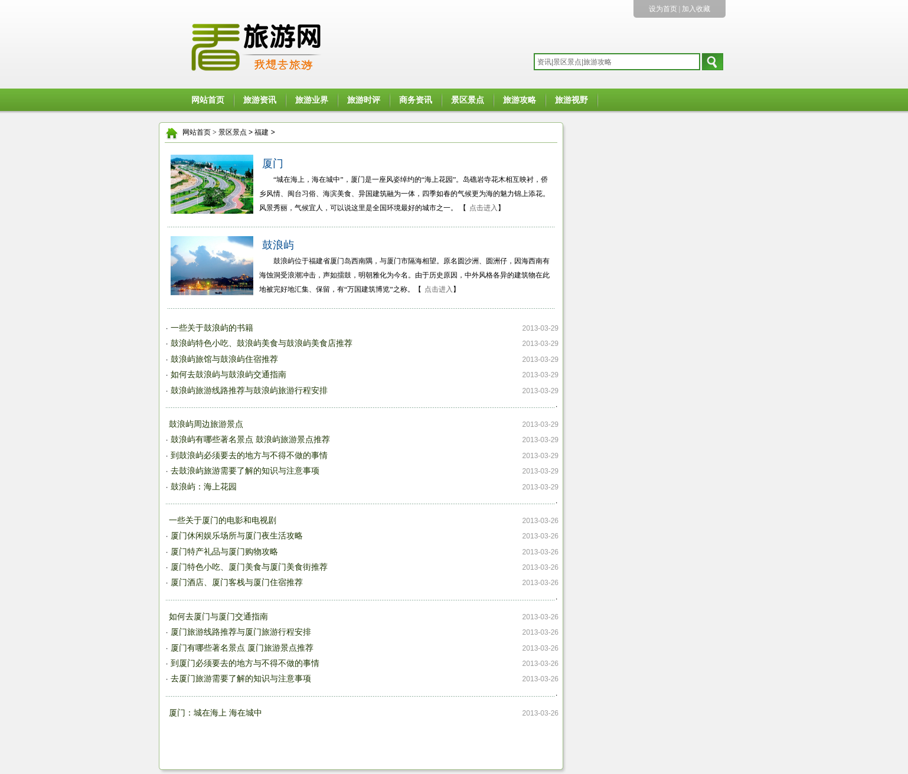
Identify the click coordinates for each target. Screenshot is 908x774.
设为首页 (663, 9)
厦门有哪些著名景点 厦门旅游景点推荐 (242, 648)
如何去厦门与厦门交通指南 (218, 616)
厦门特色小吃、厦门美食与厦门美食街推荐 (249, 567)
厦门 (272, 163)
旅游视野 (571, 100)
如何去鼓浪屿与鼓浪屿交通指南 (228, 374)
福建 (261, 132)
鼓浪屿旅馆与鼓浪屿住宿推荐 (224, 359)
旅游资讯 (259, 100)
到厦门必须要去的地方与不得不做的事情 (245, 663)
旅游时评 (363, 100)
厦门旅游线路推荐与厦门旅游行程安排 (241, 632)
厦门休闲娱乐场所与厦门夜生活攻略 (237, 535)
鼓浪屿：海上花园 (204, 486)
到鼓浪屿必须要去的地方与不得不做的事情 (249, 455)
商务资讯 (415, 100)
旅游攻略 (519, 100)
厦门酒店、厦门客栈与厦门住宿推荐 (237, 582)
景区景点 (467, 100)
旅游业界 (311, 100)
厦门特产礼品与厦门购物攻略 (224, 551)
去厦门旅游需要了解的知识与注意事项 (241, 678)
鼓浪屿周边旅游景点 (206, 424)
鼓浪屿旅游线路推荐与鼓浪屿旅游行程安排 (249, 390)
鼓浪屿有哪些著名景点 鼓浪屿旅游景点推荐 (250, 439)
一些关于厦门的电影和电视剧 (222, 520)
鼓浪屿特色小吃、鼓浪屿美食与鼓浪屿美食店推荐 (261, 343)
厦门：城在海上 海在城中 (215, 712)
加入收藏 (696, 9)
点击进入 (483, 208)
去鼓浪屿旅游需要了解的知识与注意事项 (245, 470)
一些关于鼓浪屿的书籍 (212, 328)
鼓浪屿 (278, 245)
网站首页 (207, 100)
